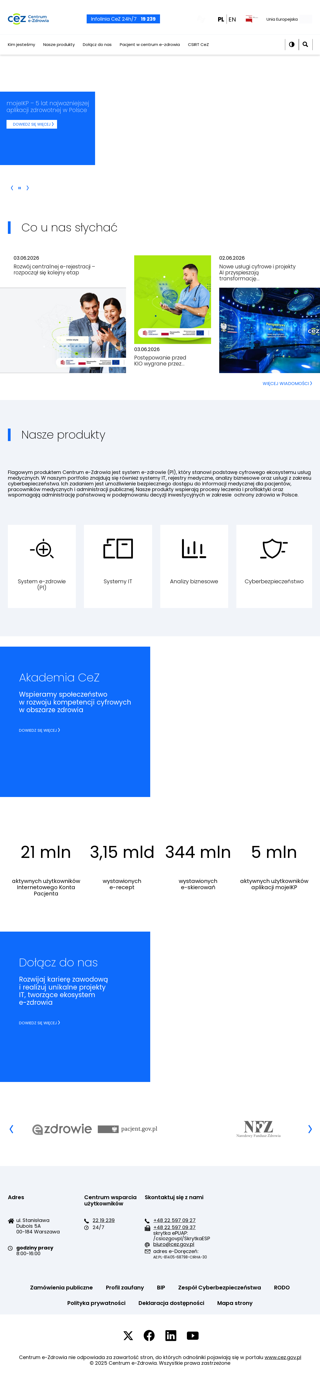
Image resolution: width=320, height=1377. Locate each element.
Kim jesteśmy (21, 51)
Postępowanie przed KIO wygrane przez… (160, 360)
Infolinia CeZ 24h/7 (123, 21)
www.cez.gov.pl (283, 1357)
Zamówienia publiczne (61, 1287)
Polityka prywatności (96, 1303)
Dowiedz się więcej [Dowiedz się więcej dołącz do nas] (38, 1023)
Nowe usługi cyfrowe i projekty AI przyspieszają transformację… (257, 272)
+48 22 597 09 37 (174, 1227)
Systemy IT (118, 581)
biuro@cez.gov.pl (173, 1244)
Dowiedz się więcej (35, 125)
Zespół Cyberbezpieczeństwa (219, 1287)
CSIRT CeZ (198, 51)
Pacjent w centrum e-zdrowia (150, 51)
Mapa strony (235, 1303)
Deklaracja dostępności (171, 1303)
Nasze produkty (59, 51)
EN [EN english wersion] (232, 22)
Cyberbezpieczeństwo (274, 581)
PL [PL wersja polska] (221, 22)
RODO (282, 1287)
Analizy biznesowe (194, 581)
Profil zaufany (125, 1287)
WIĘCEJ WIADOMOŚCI (287, 383)
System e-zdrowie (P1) (42, 584)
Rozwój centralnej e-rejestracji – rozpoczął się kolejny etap (54, 269)
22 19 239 (104, 1220)
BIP (161, 1287)
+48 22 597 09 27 (174, 1220)
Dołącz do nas (97, 51)
